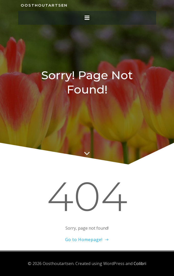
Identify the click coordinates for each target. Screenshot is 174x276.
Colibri (140, 263)
